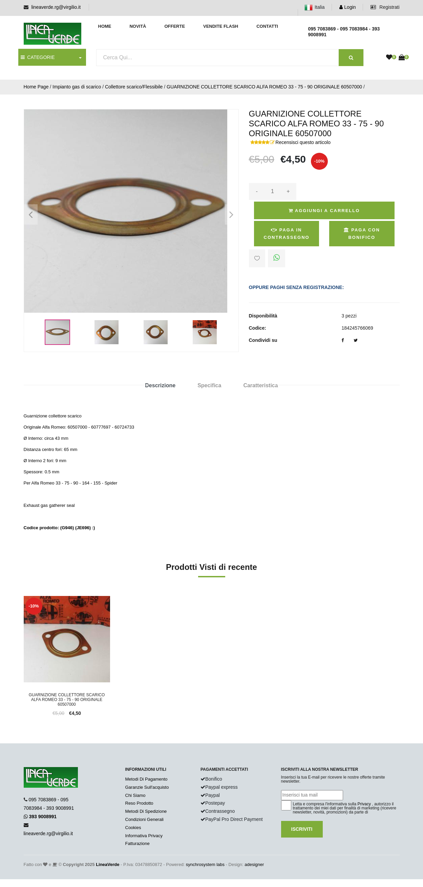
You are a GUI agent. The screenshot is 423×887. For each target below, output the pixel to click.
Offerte (174, 26)
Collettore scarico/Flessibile (134, 86)
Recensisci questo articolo (303, 142)
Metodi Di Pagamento (146, 779)
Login (347, 7)
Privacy (364, 804)
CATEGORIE (38, 57)
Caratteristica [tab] (260, 385)
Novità (137, 26)
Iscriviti (302, 829)
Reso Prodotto (139, 803)
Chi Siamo (135, 795)
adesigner (254, 864)
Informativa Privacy (144, 835)
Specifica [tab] (209, 385)
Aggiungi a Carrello (324, 210)
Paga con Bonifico (362, 233)
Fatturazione (137, 843)
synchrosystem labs (205, 864)
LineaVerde (107, 864)
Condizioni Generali (144, 819)
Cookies (133, 827)
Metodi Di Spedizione (146, 811)
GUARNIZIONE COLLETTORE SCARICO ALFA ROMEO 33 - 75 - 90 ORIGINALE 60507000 (264, 86)
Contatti (267, 26)
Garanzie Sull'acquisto (147, 787)
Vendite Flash (220, 26)
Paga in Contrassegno (287, 233)
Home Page (36, 86)
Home (104, 26)
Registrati (385, 7)
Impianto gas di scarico (76, 86)
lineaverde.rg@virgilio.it (56, 7)
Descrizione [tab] (160, 385)
